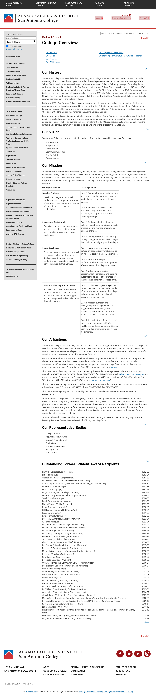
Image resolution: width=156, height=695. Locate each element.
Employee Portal (126, 667)
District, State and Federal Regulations (16, 184)
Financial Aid (11, 163)
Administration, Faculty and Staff (19, 226)
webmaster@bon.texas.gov (131, 374)
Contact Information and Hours (18, 102)
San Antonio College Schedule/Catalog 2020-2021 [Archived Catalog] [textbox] (125, 33)
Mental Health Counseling (87, 667)
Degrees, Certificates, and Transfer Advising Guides (19, 217)
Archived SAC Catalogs (15, 234)
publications (31, 691)
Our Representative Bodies (111, 52)
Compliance (78, 670)
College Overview (13, 123)
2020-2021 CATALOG (14, 111)
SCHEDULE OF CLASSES (15, 63)
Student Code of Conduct (15, 175)
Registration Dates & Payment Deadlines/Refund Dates (17, 88)
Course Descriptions (14, 222)
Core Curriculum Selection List (18, 211)
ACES (46, 667)
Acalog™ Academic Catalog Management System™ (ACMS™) (106, 691)
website (114, 367)
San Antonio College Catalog (17, 255)
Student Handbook (13, 179)
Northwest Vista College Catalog (18, 248)
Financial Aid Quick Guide (16, 75)
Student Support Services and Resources (18, 128)
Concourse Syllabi (55, 670)
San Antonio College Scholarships (19, 134)
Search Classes (12, 67)
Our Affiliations (53, 62)
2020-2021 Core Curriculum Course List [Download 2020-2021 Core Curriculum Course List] (20, 271)
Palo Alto (107, 4)
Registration (11, 155)
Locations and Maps (14, 230)
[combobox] (124, 33)
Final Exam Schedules (14, 94)
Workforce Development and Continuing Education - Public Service (17, 141)
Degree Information (13, 203)
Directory (77, 674)
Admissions (10, 152)
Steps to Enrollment (14, 71)
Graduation (10, 190)
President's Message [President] (14, 115)
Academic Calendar (13, 119)
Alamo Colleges (19, 4)
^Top (147, 69)
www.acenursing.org (101, 380)
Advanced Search (14, 49)
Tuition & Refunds (13, 159)
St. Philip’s (137, 4)
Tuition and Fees (12, 83)
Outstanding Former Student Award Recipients (120, 55)
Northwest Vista (78, 4)
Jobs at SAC (123, 670)
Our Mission (51, 59)
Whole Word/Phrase (15, 46)
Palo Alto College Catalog (15, 252)
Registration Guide (13, 79)
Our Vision (50, 55)
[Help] (147, 38)
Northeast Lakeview (49, 4)
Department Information (15, 200)
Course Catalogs (53, 674)
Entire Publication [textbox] (12, 38)
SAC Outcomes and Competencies (19, 207)
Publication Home (13, 57)
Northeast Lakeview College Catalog (20, 244)
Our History (51, 52)
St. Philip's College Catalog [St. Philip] (16, 259)
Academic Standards (14, 171)
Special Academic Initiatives (17, 148)
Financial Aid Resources (15, 167)
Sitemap (121, 674)
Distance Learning (13, 98)
